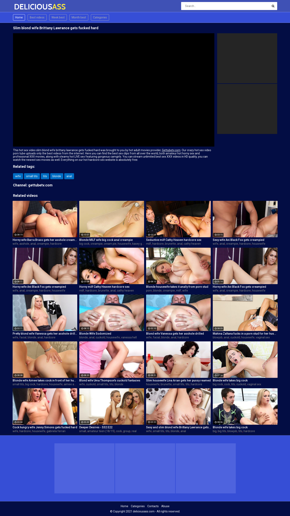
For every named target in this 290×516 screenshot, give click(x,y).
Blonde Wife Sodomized (95, 333)
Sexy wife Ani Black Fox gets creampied (238, 239)
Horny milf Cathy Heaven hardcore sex (104, 286)
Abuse (165, 506)
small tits (32, 176)
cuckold (100, 337)
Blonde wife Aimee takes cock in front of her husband (45, 380)
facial (22, 337)
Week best (58, 17)
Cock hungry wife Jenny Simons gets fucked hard (45, 427)
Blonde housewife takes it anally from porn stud (177, 286)
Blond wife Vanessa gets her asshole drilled (175, 333)
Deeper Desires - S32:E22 (95, 427)
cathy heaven (192, 243)
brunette (170, 243)
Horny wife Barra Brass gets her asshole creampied (45, 239)
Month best (79, 17)
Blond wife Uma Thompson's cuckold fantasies (109, 380)
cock (227, 384)
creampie (43, 243)
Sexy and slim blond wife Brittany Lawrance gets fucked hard (178, 427)
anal (69, 176)
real (134, 431)
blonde (56, 176)
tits (45, 176)
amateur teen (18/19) (101, 431)
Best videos (37, 17)
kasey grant (139, 243)
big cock (84, 243)
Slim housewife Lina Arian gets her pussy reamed (178, 380)
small (82, 431)
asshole (24, 243)
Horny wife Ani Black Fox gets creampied (39, 286)
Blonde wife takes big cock (230, 380)
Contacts (153, 506)
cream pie (110, 243)
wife (18, 176)
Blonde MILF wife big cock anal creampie (106, 239)
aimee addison (73, 384)
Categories (100, 17)
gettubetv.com (40, 185)
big (215, 431)
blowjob (218, 337)
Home (19, 17)
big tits (222, 431)
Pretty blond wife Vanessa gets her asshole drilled (45, 333)
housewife (124, 243)
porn (149, 290)
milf (148, 243)
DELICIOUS (24, 6)
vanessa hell (129, 337)
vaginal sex (263, 337)
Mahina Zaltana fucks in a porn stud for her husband (245, 333)
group (126, 431)
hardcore (56, 243)
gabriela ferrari (56, 431)
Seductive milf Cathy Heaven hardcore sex (173, 239)
